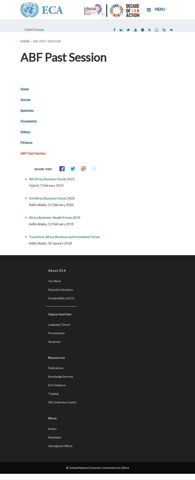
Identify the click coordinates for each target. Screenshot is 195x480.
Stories (25, 100)
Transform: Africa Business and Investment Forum (64, 237)
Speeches (27, 110)
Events (52, 429)
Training (53, 393)
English (29, 29)
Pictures (26, 143)
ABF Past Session (32, 153)
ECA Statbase (56, 385)
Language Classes (59, 324)
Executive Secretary (60, 289)
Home (25, 41)
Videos (25, 132)
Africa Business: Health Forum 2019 (54, 217)
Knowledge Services (60, 376)
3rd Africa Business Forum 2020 (52, 198)
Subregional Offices (60, 446)
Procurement (56, 333)
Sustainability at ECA (61, 298)
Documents (28, 121)
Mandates (54, 437)
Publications (55, 368)
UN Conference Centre (62, 402)
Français (39, 29)
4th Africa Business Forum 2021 (52, 179)
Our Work (54, 281)
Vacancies (54, 341)
